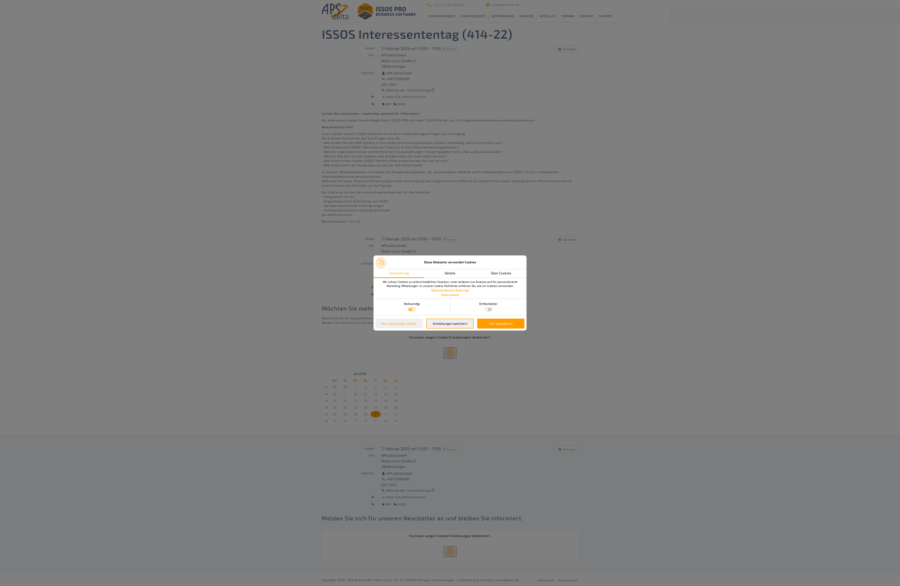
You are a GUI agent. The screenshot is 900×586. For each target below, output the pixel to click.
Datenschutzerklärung (450, 290)
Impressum (450, 295)
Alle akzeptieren (501, 323)
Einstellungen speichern (450, 323)
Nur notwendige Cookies (399, 323)
